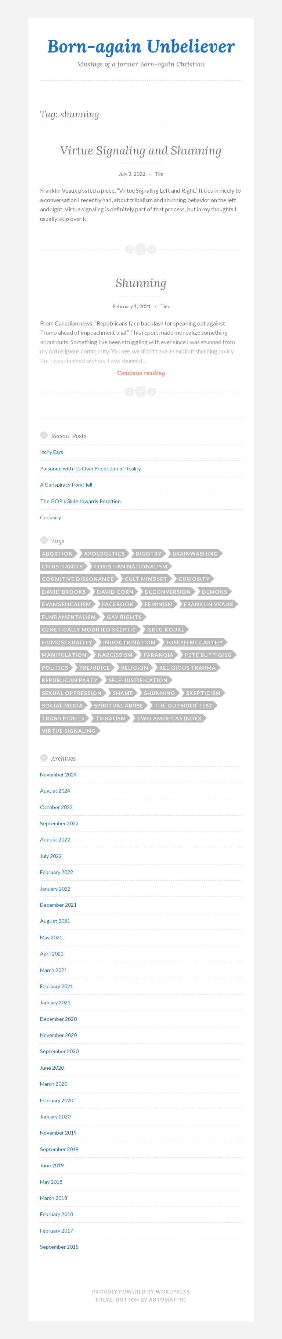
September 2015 (59, 1247)
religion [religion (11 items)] (134, 668)
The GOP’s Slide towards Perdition (80, 501)
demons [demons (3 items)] (214, 592)
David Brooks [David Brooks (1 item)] (64, 592)
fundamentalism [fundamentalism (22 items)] (69, 617)
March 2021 (53, 970)
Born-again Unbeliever (141, 45)
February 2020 (56, 1100)
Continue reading (154, 372)
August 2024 (55, 790)
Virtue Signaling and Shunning (140, 150)
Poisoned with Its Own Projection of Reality (90, 468)
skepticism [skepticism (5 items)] (203, 693)
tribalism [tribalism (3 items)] (110, 718)
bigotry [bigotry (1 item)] (149, 553)
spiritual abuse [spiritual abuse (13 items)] (118, 705)
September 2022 (59, 823)
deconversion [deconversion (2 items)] (168, 592)
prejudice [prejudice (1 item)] (94, 668)
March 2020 (53, 1084)
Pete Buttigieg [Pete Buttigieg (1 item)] (208, 655)
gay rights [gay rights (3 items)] (124, 617)
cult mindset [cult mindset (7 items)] (146, 579)
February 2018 (56, 1214)
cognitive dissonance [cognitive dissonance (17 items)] (78, 579)
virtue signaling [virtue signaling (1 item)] (69, 731)
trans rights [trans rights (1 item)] (63, 718)
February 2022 (56, 872)
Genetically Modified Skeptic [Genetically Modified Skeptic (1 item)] (89, 629)
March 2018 (53, 1198)
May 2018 (51, 1182)
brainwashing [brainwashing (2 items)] (195, 553)
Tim (159, 174)
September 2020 (59, 1051)
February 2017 (56, 1230)
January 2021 (55, 1002)
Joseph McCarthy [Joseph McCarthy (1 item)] (194, 642)
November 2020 (58, 1035)
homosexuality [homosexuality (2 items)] (67, 642)
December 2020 (58, 1019)
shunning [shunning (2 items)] (159, 693)
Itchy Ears (51, 452)
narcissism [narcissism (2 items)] (115, 655)
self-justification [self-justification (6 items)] (138, 680)
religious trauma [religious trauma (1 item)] (187, 668)
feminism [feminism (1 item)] (159, 604)
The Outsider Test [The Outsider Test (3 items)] (183, 705)
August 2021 (55, 921)
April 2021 (52, 953)
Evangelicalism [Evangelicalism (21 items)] (66, 604)
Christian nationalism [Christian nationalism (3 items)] (130, 566)
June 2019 (52, 1165)
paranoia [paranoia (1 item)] (159, 655)
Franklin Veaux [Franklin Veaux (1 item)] (209, 604)
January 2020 (55, 1116)
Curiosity (50, 517)
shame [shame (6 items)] (123, 693)
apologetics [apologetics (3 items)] (104, 553)
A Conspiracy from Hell (66, 484)
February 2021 (56, 986)
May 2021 (51, 937)
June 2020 (52, 1068)
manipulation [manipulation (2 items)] (64, 655)
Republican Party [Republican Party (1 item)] (70, 680)
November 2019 (58, 1132)
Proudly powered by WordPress (141, 1292)
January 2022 (55, 888)
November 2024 (58, 774)
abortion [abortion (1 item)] (57, 553)
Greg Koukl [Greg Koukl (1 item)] (165, 629)
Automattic (167, 1300)
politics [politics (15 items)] (55, 668)
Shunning (141, 283)
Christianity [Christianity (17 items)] (62, 566)
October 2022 (56, 807)
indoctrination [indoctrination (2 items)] (129, 642)
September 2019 (59, 1149)
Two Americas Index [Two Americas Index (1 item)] (169, 718)
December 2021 (58, 905)
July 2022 (51, 856)
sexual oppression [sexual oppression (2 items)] (72, 693)
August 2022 (55, 839)
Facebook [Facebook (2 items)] (118, 604)
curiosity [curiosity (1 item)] (194, 579)
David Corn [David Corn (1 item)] (115, 592)
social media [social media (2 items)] (62, 705)
